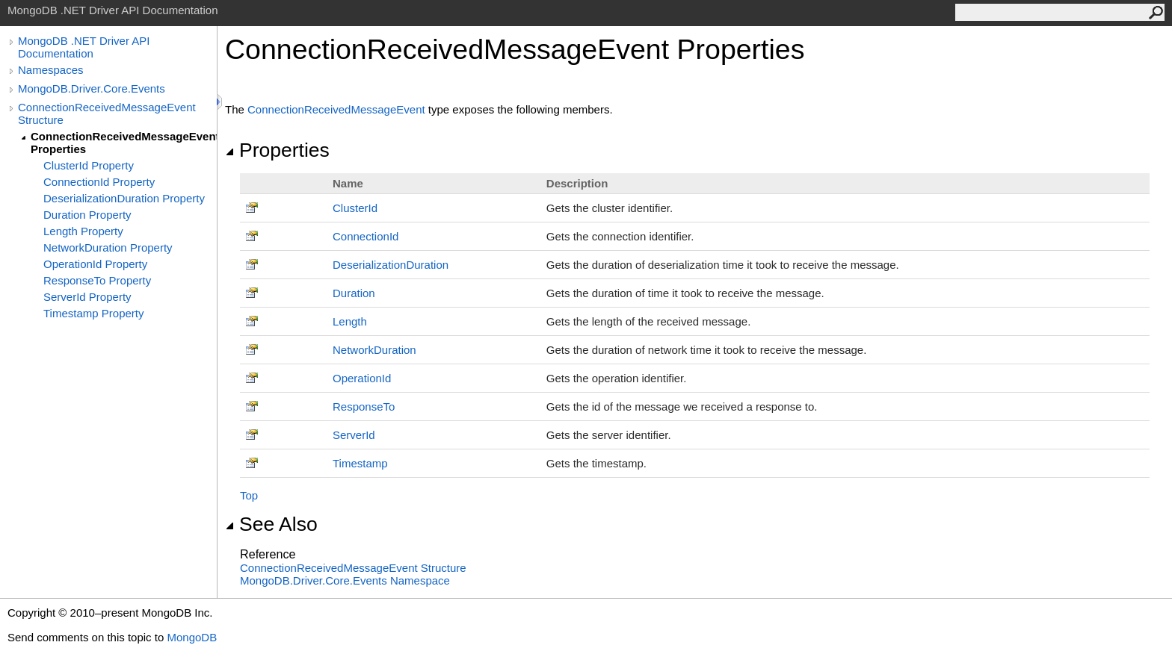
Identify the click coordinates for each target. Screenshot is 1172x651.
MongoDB (192, 637)
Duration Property (87, 214)
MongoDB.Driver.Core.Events (91, 88)
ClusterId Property (88, 165)
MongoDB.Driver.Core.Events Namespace (345, 580)
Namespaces (51, 69)
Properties (277, 150)
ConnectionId (365, 236)
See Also (271, 524)
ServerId (354, 435)
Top (249, 495)
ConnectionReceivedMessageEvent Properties (124, 142)
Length (350, 321)
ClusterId (355, 208)
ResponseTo (364, 406)
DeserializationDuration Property (124, 198)
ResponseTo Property (97, 280)
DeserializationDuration (390, 264)
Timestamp (360, 463)
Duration (354, 293)
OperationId (362, 378)
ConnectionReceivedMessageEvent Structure (107, 113)
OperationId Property (95, 264)
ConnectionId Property (99, 181)
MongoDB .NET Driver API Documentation (83, 47)
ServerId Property (87, 296)
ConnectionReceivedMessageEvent (336, 109)
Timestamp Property (93, 313)
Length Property (83, 231)
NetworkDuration (374, 349)
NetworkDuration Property (108, 247)
